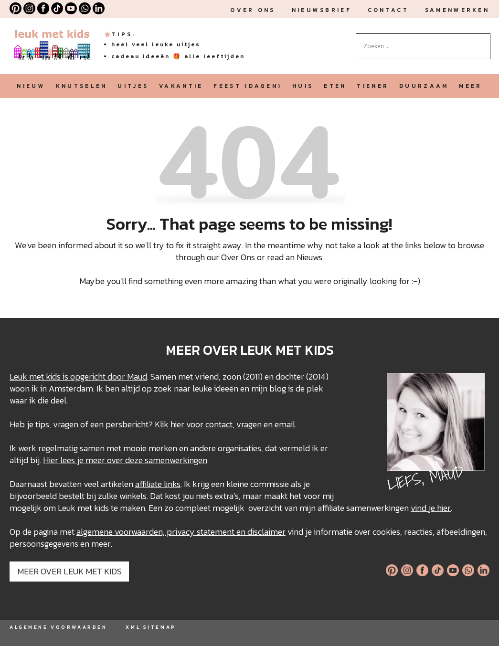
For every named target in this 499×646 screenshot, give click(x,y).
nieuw (31, 86)
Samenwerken (457, 10)
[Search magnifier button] (483, 40)
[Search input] (418, 46)
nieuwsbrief (321, 10)
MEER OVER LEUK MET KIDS (69, 571)
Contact (388, 10)
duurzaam (423, 86)
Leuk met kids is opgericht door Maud (78, 376)
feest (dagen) (247, 86)
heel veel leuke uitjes (156, 44)
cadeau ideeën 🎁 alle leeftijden (178, 56)
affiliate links (157, 483)
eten (335, 86)
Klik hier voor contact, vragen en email (225, 424)
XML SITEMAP (151, 627)
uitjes (133, 86)
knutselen (81, 86)
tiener (373, 86)
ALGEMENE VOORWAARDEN (58, 627)
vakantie (181, 86)
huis (302, 86)
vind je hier (431, 507)
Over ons (252, 10)
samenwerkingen (176, 460)
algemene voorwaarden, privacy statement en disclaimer (181, 531)
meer (470, 86)
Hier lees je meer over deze (94, 460)
